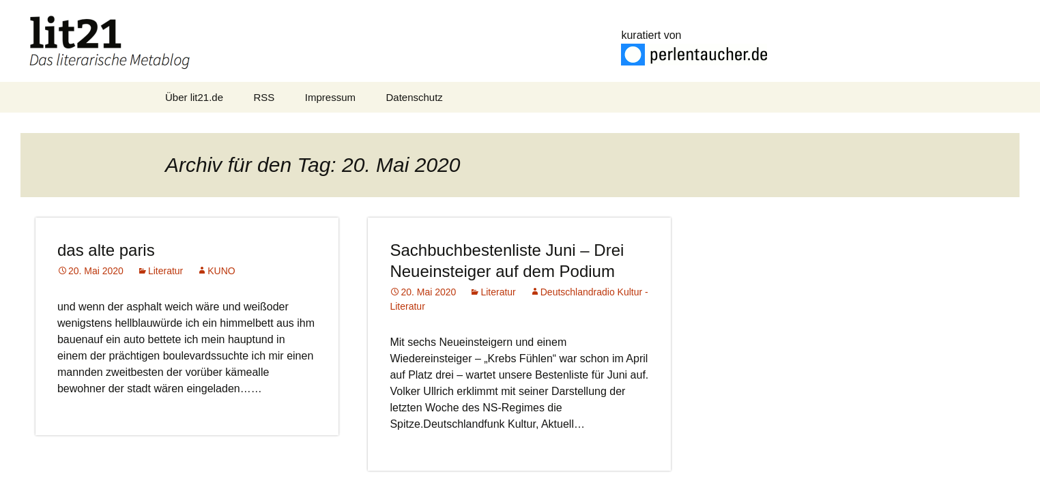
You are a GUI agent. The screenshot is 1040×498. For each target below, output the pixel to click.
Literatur (165, 270)
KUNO (221, 270)
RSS (264, 97)
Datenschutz (414, 97)
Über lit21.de (194, 97)
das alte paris (106, 250)
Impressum (330, 97)
